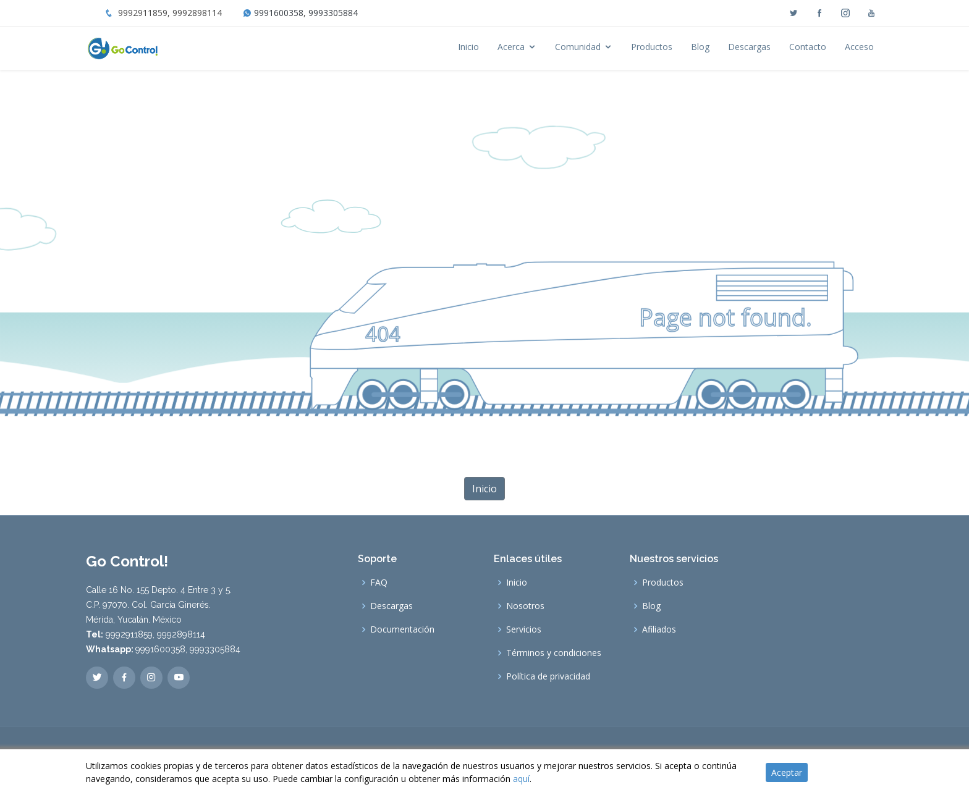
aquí (521, 778)
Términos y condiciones (553, 653)
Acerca (511, 47)
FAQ (378, 582)
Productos (651, 47)
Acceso (859, 47)
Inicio (468, 47)
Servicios (523, 629)
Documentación (402, 629)
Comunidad (578, 47)
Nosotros (525, 606)
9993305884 (333, 13)
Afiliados (659, 629)
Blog (700, 47)
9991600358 (278, 13)
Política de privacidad (548, 676)
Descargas (749, 47)
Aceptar (786, 772)
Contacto (807, 47)
